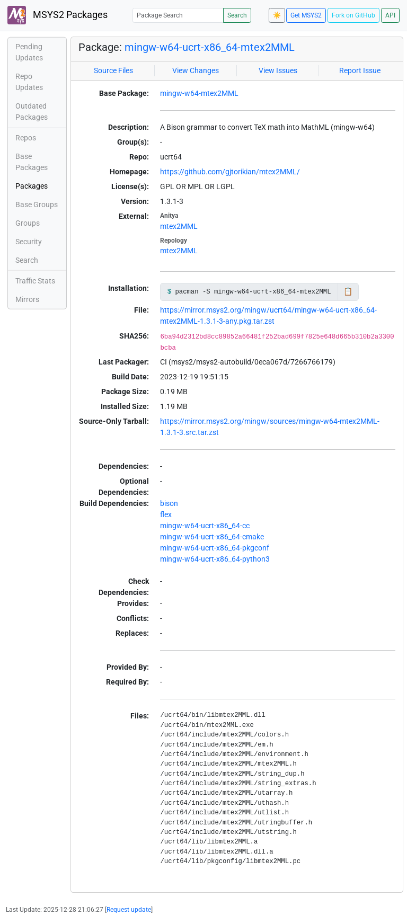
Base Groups (36, 204)
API (390, 15)
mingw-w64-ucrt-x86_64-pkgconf (214, 548)
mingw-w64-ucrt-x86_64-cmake (212, 536)
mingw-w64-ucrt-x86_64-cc (205, 525)
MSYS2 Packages (57, 15)
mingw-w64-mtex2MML (199, 93)
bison (169, 503)
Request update (129, 909)
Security (28, 241)
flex (166, 514)
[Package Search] (178, 15)
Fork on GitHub (353, 15)
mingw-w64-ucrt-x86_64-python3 (215, 559)
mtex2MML (179, 226)
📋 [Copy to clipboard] (347, 291)
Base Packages (31, 162)
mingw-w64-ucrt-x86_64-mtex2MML (210, 47)
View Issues (278, 70)
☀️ (277, 15)
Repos (25, 138)
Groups (27, 223)
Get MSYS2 (306, 15)
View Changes (195, 70)
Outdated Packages (31, 111)
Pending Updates (29, 52)
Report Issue (360, 70)
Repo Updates (29, 82)
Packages (31, 186)
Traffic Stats (35, 281)
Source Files (113, 70)
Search (237, 15)
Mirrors (27, 299)
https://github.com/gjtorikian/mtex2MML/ (230, 171)
